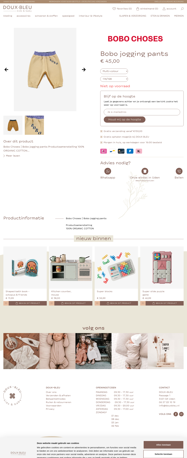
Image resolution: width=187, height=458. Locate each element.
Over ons (51, 392)
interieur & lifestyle (90, 15)
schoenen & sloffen (46, 15)
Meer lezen (11, 156)
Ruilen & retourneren (58, 402)
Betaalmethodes (55, 399)
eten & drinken (160, 15)
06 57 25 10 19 (167, 402)
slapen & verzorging (132, 15)
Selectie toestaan (163, 434)
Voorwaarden (53, 405)
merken (179, 15)
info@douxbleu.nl (169, 405)
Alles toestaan (163, 425)
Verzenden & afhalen (58, 395)
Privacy (50, 409)
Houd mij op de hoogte (124, 119)
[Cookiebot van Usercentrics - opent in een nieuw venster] (18, 452)
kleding (7, 15)
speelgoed (68, 15)
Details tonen (152, 452)
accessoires (23, 15)
